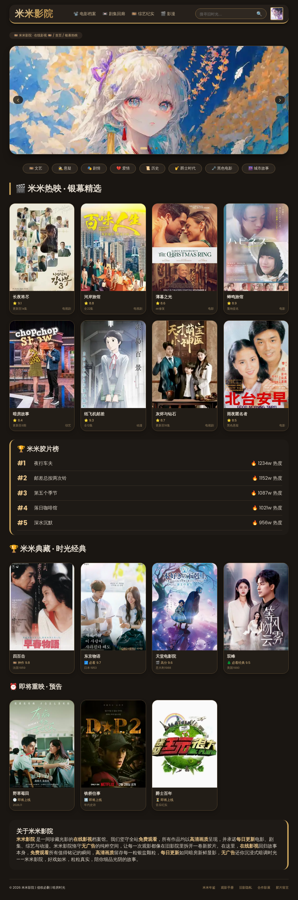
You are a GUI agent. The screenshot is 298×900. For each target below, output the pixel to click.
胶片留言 (282, 887)
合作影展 (264, 887)
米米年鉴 (209, 887)
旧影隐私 (245, 887)
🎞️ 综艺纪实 (143, 14)
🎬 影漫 (168, 14)
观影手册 (227, 887)
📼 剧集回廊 (113, 14)
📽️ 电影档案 (84, 14)
